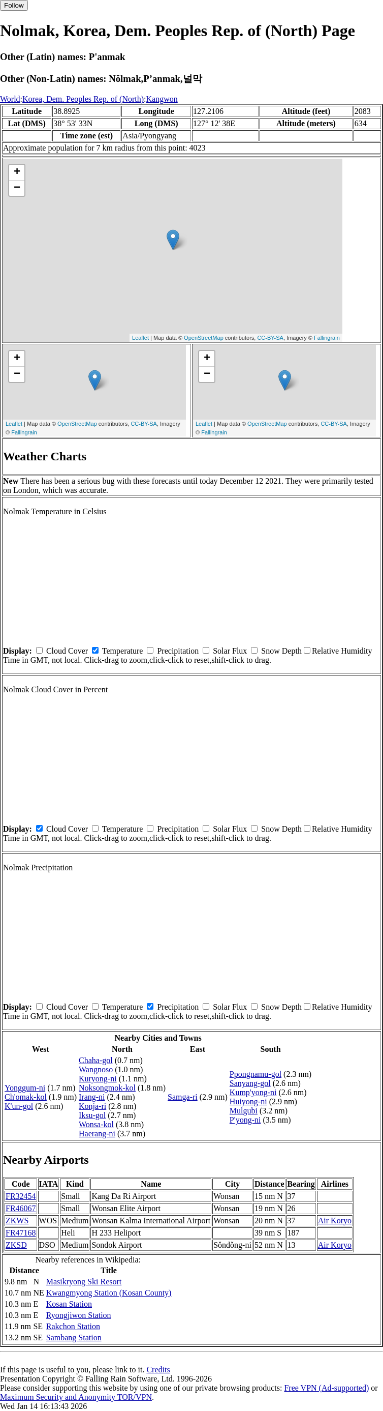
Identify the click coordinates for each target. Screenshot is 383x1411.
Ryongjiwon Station (78, 1315)
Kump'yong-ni (253, 1092)
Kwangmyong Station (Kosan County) (109, 1292)
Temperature (122, 650)
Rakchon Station (73, 1326)
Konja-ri (92, 1106)
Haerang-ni (97, 1133)
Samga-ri (183, 1097)
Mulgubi (244, 1110)
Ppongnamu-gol (255, 1074)
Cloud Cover (67, 650)
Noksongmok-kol (107, 1087)
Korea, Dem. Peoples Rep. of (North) (83, 99)
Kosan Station (69, 1304)
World (10, 99)
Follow (14, 5)
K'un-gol (19, 1106)
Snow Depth (281, 650)
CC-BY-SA (270, 338)
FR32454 (21, 1196)
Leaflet (140, 338)
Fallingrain (327, 338)
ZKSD (16, 1245)
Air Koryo (335, 1220)
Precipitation (178, 650)
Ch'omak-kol (26, 1097)
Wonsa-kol (96, 1124)
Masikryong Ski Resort (83, 1281)
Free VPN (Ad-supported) (326, 1388)
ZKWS (17, 1220)
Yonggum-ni (25, 1087)
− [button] (17, 188)
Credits (158, 1369)
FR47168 (21, 1232)
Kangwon (162, 99)
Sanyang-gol (250, 1083)
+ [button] (17, 172)
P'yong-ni (245, 1119)
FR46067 (21, 1208)
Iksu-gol (92, 1115)
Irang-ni (92, 1097)
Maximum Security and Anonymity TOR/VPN (76, 1397)
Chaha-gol (96, 1060)
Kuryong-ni (98, 1078)
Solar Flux (230, 650)
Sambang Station (74, 1337)
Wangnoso (96, 1069)
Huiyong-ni (248, 1101)
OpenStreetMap (204, 338)
